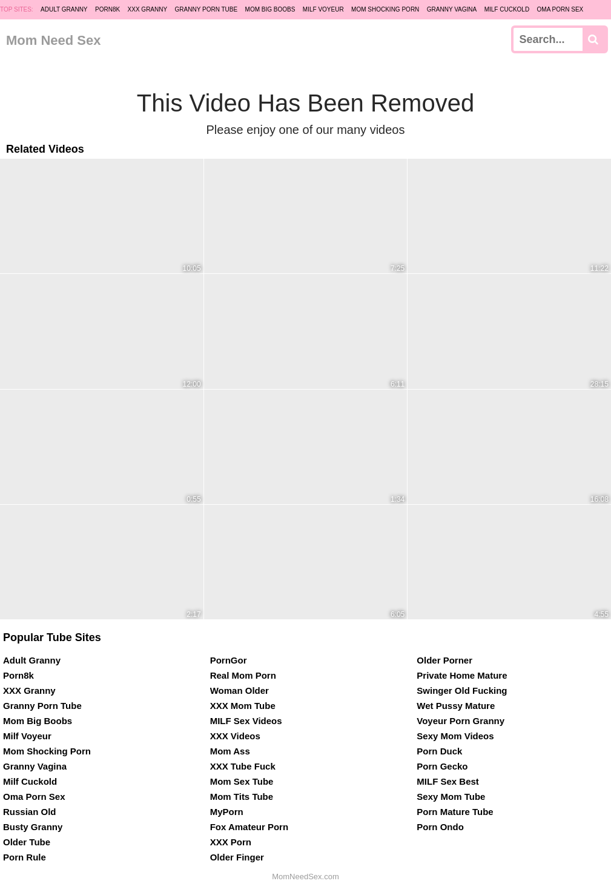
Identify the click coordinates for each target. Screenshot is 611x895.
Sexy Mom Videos (455, 736)
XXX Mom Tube (243, 705)
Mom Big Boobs (270, 9)
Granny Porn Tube (206, 9)
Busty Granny (32, 827)
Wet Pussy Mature (456, 705)
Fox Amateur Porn (249, 827)
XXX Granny (148, 9)
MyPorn (226, 812)
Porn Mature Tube (455, 812)
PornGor (228, 660)
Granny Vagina (452, 9)
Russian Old (29, 812)
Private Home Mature (462, 675)
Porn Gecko (442, 766)
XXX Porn (230, 842)
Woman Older (239, 690)
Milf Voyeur (323, 9)
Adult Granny (64, 9)
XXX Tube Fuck (243, 766)
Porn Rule (24, 857)
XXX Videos (235, 736)
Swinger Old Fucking (462, 690)
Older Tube (26, 842)
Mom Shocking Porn (385, 9)
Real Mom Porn (243, 675)
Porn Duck (439, 751)
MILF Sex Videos (246, 721)
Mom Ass (230, 751)
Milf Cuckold (506, 9)
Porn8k (107, 9)
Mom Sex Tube (242, 781)
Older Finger (237, 857)
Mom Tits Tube (241, 796)
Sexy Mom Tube (451, 796)
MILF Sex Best (448, 781)
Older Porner (444, 660)
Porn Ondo (440, 827)
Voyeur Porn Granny (460, 721)
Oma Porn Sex (560, 9)
